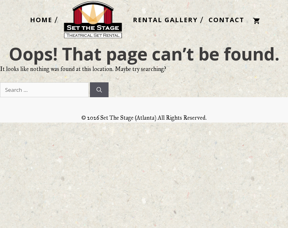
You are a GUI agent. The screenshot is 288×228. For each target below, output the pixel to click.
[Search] (99, 90)
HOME (41, 20)
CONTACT (226, 20)
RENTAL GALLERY (165, 20)
